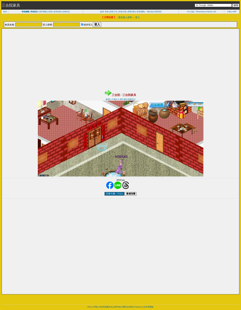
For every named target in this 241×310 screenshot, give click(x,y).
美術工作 (113, 12)
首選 (50, 12)
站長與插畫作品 (106, 307)
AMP (234, 12)
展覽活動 (131, 12)
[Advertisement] (120, 37)
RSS (89, 307)
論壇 (102, 12)
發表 (107, 12)
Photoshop (200, 12)
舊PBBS (118, 307)
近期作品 (66, 12)
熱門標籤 (43, 12)
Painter (209, 12)
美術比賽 (122, 12)
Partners (138, 307)
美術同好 (158, 12)
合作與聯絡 (149, 307)
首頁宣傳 (57, 12)
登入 (137, 17)
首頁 (5, 12)
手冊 (95, 307)
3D (215, 12)
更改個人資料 (125, 17)
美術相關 (140, 12)
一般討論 (149, 12)
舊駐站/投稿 (127, 307)
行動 (229, 12)
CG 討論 (190, 12)
